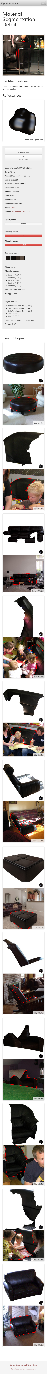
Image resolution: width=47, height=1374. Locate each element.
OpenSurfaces (9, 3)
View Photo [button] (23, 158)
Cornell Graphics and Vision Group (23, 1365)
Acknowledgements (28, 1369)
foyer (13, 208)
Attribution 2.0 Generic (21, 212)
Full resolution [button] (23, 151)
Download (15, 1369)
